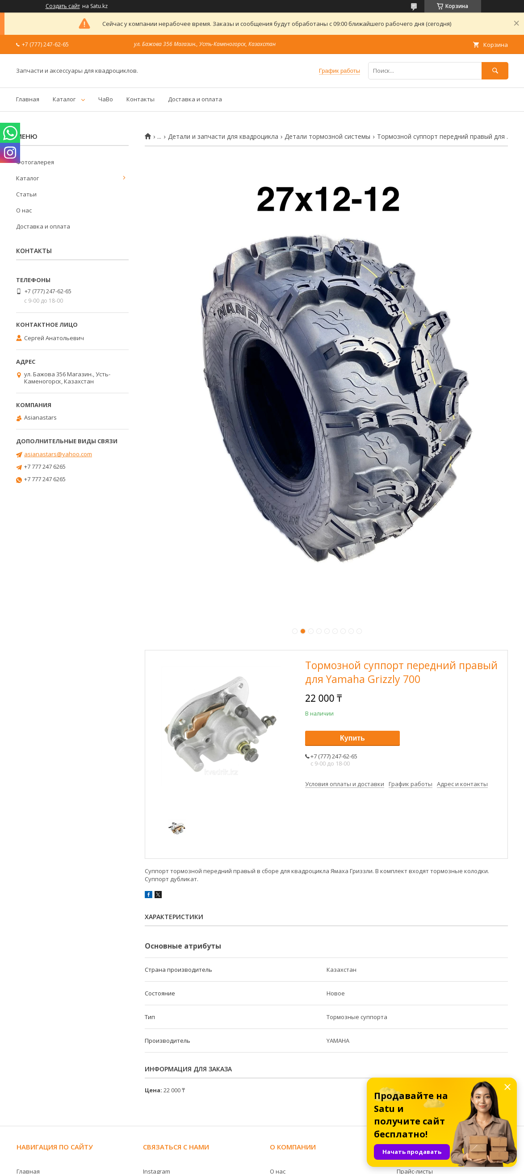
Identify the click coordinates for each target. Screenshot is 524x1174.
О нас (24, 210)
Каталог (64, 99)
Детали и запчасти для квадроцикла (223, 136)
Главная (27, 99)
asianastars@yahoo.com (58, 454)
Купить (352, 738)
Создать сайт (63, 6)
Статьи (26, 194)
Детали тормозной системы (327, 136)
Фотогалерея (35, 162)
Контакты (140, 99)
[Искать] (495, 70)
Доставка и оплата (195, 99)
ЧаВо (105, 99)
